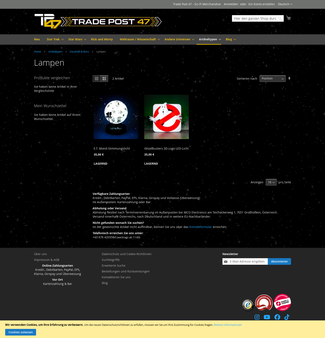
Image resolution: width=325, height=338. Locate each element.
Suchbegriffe (111, 260)
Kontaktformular (200, 227)
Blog (105, 283)
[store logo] (98, 21)
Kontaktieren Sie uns (116, 277)
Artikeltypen (56, 51)
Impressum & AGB (46, 260)
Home (38, 51)
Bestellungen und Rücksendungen (126, 271)
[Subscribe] (279, 261)
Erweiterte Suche (113, 265)
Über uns (40, 254)
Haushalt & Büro (80, 51)
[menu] (162, 39)
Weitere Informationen (228, 325)
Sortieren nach (247, 78)
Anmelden (231, 4)
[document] (163, 329)
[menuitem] (37, 39)
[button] (285, 4)
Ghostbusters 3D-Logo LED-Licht (166, 148)
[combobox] (258, 18)
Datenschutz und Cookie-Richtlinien (127, 254)
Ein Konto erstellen (262, 4)
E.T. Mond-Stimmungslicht (112, 148)
